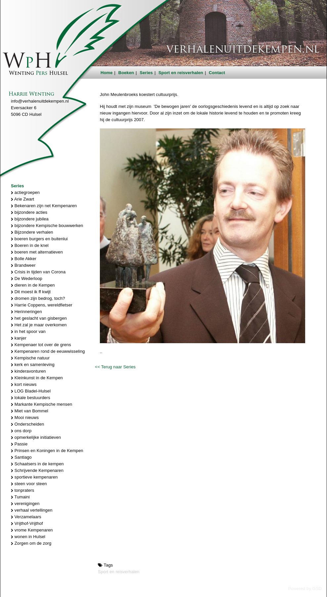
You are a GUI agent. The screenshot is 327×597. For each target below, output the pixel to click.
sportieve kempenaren (34, 477)
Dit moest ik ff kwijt (31, 291)
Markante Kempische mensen (41, 404)
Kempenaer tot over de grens (41, 344)
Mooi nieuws (25, 417)
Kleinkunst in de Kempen (37, 377)
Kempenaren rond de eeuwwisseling (48, 351)
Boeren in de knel (30, 245)
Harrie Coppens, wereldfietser (41, 304)
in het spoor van (28, 331)
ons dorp (21, 430)
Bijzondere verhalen (32, 232)
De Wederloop (26, 278)
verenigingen (25, 503)
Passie (19, 443)
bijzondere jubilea (30, 218)
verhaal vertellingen (32, 510)
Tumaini (20, 496)
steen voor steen (29, 483)
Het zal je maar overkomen (39, 324)
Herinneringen (26, 311)
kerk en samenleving (33, 364)
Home (107, 72)
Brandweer (23, 265)
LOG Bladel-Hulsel (31, 391)
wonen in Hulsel (28, 536)
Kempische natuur (30, 357)
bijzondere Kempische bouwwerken (47, 225)
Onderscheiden (27, 424)
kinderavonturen (28, 371)
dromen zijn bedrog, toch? (38, 298)
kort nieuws (24, 384)
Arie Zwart (22, 199)
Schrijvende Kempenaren (37, 470)
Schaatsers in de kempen (37, 463)
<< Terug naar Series (115, 366)
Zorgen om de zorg (31, 543)
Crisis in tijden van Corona (38, 271)
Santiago (21, 457)
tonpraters (22, 490)
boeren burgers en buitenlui (39, 238)
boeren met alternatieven (37, 252)
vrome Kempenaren (32, 530)
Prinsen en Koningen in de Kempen (47, 450)
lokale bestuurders (30, 397)
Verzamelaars (26, 516)
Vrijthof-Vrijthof (27, 523)
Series (146, 72)
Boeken (126, 72)
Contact (217, 72)
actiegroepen (25, 192)
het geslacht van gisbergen (39, 318)
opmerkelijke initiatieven (36, 437)
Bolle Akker (23, 258)
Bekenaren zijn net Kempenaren (44, 205)
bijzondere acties (29, 212)
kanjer (18, 338)
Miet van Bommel (29, 410)
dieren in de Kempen (33, 285)
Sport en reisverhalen (180, 72)
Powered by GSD (305, 588)
